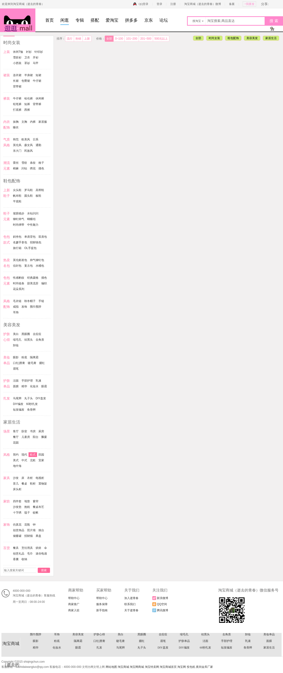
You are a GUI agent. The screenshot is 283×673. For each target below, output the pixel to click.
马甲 (35, 63)
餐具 (16, 548)
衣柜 (30, 478)
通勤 (38, 145)
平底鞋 (17, 201)
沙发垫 (17, 507)
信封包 (17, 265)
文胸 (24, 121)
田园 (41, 454)
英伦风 (17, 145)
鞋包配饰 (233, 38)
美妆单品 (269, 650)
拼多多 (131, 20)
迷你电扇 (41, 553)
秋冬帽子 (30, 301)
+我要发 (249, 4)
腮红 (42, 363)
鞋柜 (33, 483)
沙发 (16, 478)
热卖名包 (120, 636)
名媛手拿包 (20, 242)
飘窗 (44, 437)
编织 (44, 283)
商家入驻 (73, 610)
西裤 (27, 109)
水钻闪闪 (32, 213)
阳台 (35, 437)
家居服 (42, 121)
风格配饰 (163, 643)
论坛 (163, 20)
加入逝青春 (131, 598)
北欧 (33, 460)
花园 (16, 442)
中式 (24, 460)
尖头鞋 (17, 190)
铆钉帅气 (18, 219)
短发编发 (18, 409)
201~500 (145, 38)
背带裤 (37, 104)
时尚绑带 (18, 224)
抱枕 (27, 507)
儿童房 (25, 437)
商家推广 (73, 604)
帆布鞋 (17, 195)
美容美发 (252, 38)
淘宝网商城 (137, 667)
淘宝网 (181, 667)
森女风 (28, 145)
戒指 (16, 306)
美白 (16, 334)
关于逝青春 (131, 610)
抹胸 (16, 121)
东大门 (17, 150)
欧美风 (25, 139)
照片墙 (31, 530)
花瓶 (27, 524)
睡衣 (16, 127)
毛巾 (30, 553)
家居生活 (271, 38)
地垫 (27, 501)
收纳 (24, 559)
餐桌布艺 (38, 507)
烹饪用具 (27, 548)
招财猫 (28, 536)
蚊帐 (35, 512)
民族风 (28, 150)
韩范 (16, 139)
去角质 (40, 339)
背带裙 (17, 86)
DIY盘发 (41, 398)
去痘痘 (37, 334)
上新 (87, 38)
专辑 (79, 20)
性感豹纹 (18, 277)
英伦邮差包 (20, 260)
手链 (41, 301)
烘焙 (38, 548)
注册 (173, 4)
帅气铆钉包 (37, 260)
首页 (49, 20)
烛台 (41, 530)
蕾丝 (16, 162)
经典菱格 (32, 277)
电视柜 (40, 478)
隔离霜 (34, 357)
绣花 (33, 168)
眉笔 (16, 368)
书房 (33, 431)
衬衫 (29, 51)
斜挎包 (17, 236)
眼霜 (44, 386)
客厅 (16, 431)
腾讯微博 (160, 610)
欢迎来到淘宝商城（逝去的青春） (23, 4)
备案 (232, 4)
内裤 (33, 121)
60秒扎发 (32, 404)
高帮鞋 (40, 190)
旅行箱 (17, 248)
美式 (16, 460)
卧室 (24, 431)
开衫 (35, 57)
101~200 (131, 38)
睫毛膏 (32, 363)
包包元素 (248, 636)
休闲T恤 (18, 51)
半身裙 (28, 75)
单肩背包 (30, 236)
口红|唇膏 (19, 363)
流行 (69, 38)
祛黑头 (28, 339)
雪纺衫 (17, 57)
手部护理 (27, 380)
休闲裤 (40, 98)
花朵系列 (18, 289)
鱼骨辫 (31, 409)
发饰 (24, 306)
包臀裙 (25, 80)
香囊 (16, 559)
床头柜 (17, 489)
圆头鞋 (28, 195)
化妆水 (34, 386)
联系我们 (130, 604)
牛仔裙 (37, 80)
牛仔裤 (17, 98)
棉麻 (16, 168)
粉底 (24, 357)
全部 (109, 38)
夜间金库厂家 (204, 667)
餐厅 (16, 437)
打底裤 (17, 109)
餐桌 (24, 483)
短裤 (27, 104)
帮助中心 (73, 598)
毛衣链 (17, 301)
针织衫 (38, 51)
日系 (35, 139)
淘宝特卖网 (152, 667)
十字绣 (17, 512)
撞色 (41, 168)
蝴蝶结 (31, 219)
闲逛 (64, 20)
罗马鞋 (28, 190)
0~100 (119, 38)
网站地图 (111, 667)
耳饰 (16, 312)
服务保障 (102, 604)
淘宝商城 (123, 667)
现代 (24, 454)
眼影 (16, 357)
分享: (265, 4)
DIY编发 (18, 404)
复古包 (28, 265)
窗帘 (35, 501)
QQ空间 (159, 604)
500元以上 (161, 38)
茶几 (16, 483)
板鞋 (38, 195)
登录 (159, 4)
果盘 (38, 536)
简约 (16, 454)
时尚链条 (18, 283)
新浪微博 (160, 598)
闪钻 (24, 168)
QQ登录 (143, 4)
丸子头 (28, 398)
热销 (78, 38)
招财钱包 (35, 242)
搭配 (95, 20)
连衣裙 (17, 75)
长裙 (16, 80)
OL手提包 (30, 248)
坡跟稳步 (18, 213)
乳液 (38, 380)
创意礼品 (18, 553)
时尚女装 (214, 38)
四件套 (17, 501)
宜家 (41, 460)
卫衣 (27, 57)
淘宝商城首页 (168, 667)
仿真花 (17, 524)
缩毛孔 (17, 339)
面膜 (16, 386)
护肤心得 (99, 650)
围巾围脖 (35, 306)
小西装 (17, 63)
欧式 (33, 454)
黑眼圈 (25, 334)
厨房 (41, 431)
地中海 (17, 466)
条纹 (33, 162)
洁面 (16, 380)
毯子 (27, 512)
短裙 (38, 75)
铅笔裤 (17, 104)
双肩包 (42, 236)
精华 (24, 386)
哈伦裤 (28, 98)
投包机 (191, 667)
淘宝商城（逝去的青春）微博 (203, 4)
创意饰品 (18, 530)
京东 (148, 20)
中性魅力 (32, 224)
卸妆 (16, 345)
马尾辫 (17, 398)
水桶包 (40, 265)
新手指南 (102, 610)
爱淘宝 (112, 20)
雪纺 (24, 162)
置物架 (42, 483)
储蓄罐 (17, 536)
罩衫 (27, 63)
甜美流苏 (32, 283)
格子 (41, 162)
